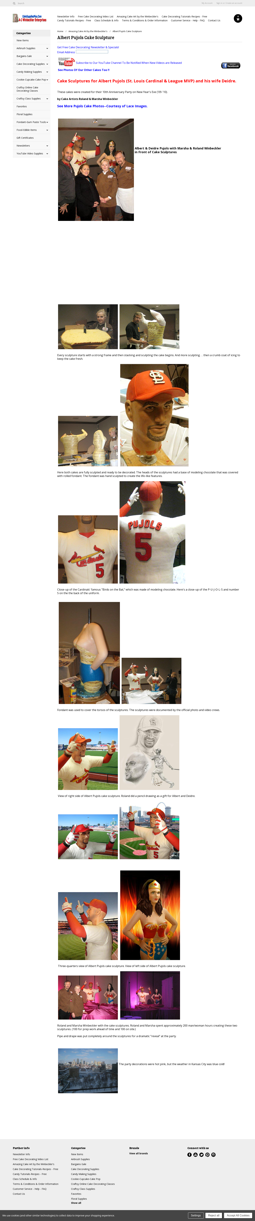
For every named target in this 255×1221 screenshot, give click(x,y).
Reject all (213, 1215)
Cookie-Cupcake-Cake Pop (31, 79)
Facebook (189, 1155)
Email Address (83, 52)
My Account (207, 3)
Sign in (219, 3)
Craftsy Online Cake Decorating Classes (27, 89)
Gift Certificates (25, 137)
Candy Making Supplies (29, 71)
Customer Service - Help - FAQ (188, 20)
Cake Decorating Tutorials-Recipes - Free (184, 16)
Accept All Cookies (238, 1215)
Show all (76, 1202)
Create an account (233, 3)
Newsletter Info (65, 16)
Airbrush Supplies (26, 48)
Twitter (201, 1155)
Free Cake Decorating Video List (95, 16)
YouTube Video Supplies (30, 153)
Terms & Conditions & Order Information (145, 20)
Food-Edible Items (27, 130)
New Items (23, 40)
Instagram (213, 1155)
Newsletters (23, 145)
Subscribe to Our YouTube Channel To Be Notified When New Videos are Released (129, 63)
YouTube (195, 1155)
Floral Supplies (24, 114)
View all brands (138, 1153)
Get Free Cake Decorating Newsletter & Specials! (88, 47)
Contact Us (214, 20)
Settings (196, 1215)
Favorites (22, 106)
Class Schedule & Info (106, 20)
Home (60, 31)
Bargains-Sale (24, 56)
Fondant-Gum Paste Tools (31, 122)
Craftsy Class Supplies (29, 98)
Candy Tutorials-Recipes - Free (74, 20)
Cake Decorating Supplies (31, 64)
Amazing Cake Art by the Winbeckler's (137, 16)
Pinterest (207, 1155)
